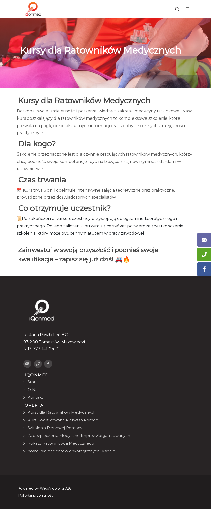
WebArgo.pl (50, 488)
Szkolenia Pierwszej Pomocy (55, 427)
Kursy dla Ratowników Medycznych (62, 412)
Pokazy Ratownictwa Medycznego (61, 443)
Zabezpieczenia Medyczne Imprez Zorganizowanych (79, 435)
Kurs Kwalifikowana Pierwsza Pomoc (63, 420)
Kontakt (35, 397)
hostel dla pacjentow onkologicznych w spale (71, 451)
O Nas (33, 389)
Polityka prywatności (36, 495)
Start (32, 381)
